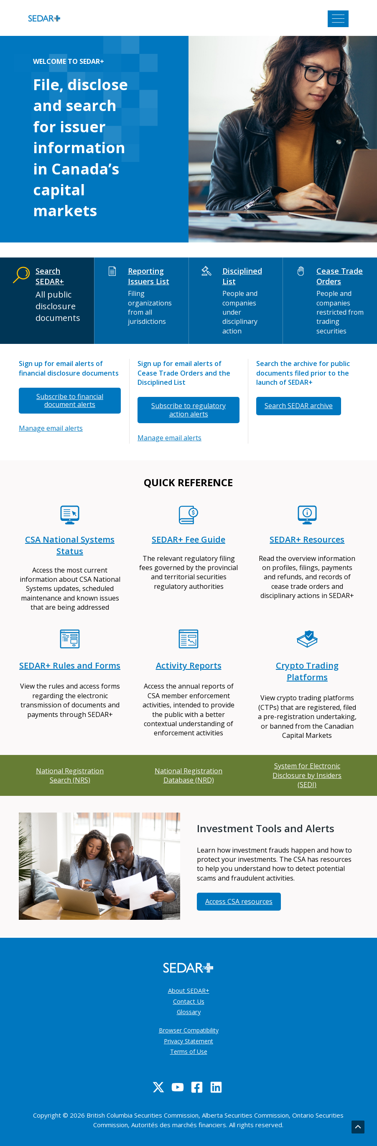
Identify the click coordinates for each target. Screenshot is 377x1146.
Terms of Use (188, 1051)
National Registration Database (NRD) (188, 775)
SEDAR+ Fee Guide (188, 539)
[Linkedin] (216, 1087)
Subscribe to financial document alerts (69, 400)
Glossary (189, 1011)
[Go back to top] (358, 1127)
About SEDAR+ (188, 990)
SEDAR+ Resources (307, 539)
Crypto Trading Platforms (307, 671)
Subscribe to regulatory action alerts (188, 409)
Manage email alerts (51, 428)
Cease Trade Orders (339, 276)
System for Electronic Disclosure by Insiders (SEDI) (307, 775)
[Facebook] (197, 1087)
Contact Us (188, 1001)
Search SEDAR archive (299, 405)
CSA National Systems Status (70, 545)
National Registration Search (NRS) (70, 775)
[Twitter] (158, 1087)
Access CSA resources (239, 901)
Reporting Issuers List (148, 276)
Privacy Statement (188, 1041)
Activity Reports (189, 665)
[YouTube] (177, 1087)
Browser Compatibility (189, 1030)
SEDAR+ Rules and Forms (69, 665)
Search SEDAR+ (50, 276)
